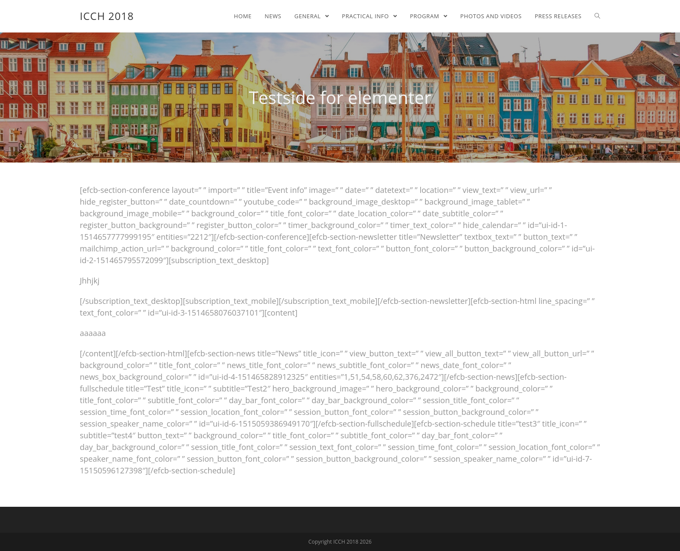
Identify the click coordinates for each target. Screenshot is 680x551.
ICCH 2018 (107, 16)
